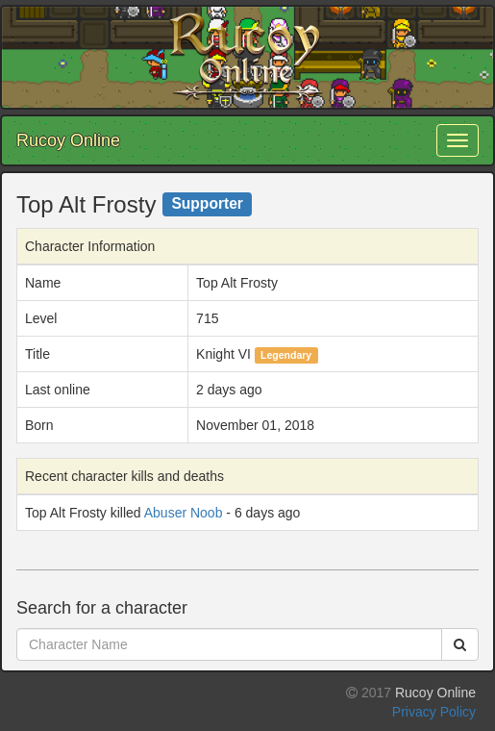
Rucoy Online (68, 140)
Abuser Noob (183, 512)
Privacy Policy (434, 711)
